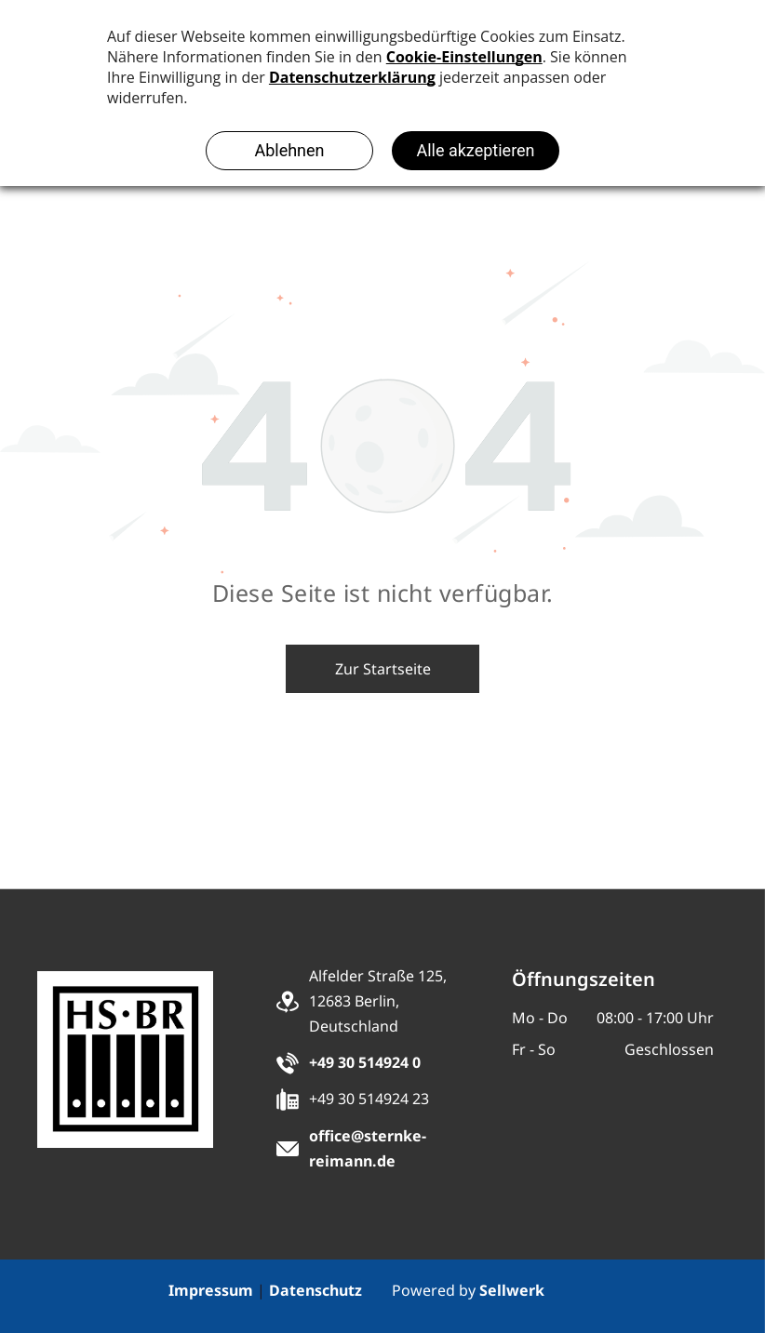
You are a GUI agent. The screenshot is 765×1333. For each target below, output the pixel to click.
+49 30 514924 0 (365, 1062)
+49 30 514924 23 (369, 1098)
